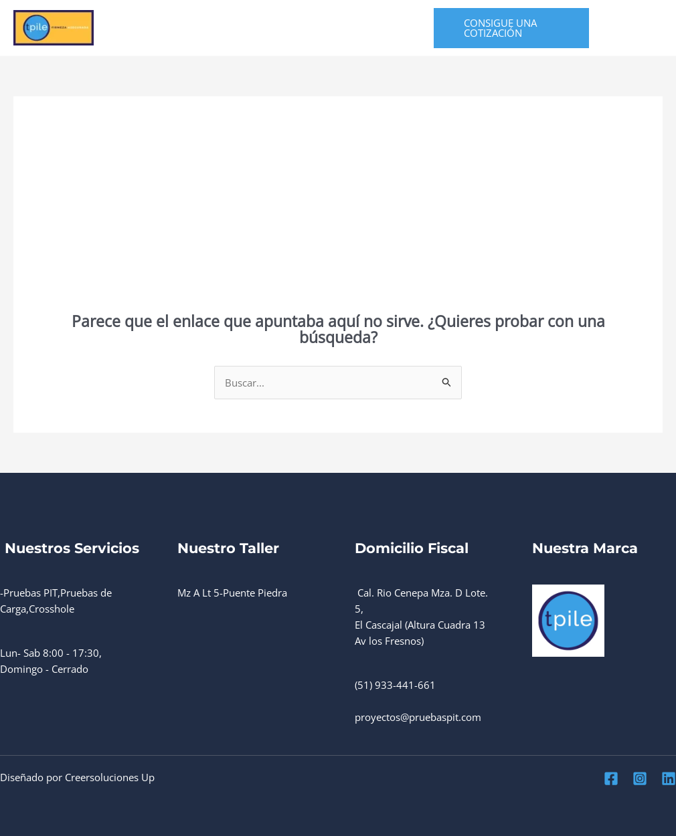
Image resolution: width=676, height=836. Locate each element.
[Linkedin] (616, 37)
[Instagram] (640, 19)
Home (141, 28)
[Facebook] (610, 19)
